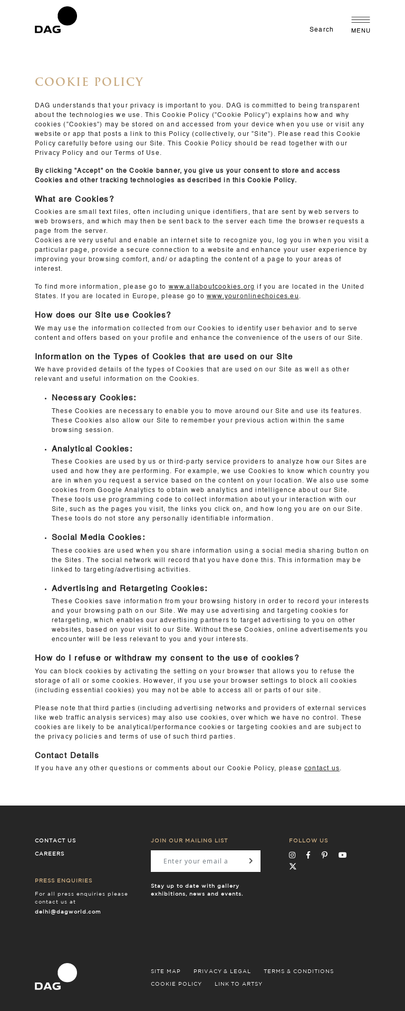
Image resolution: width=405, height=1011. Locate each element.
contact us (322, 768)
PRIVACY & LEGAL (222, 971)
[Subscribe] (251, 861)
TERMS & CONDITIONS (299, 971)
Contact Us (55, 840)
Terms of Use (136, 153)
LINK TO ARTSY (239, 984)
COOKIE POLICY (176, 984)
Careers (49, 854)
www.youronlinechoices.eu (253, 296)
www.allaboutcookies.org (212, 287)
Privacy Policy (59, 153)
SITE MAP (166, 971)
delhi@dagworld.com (68, 912)
